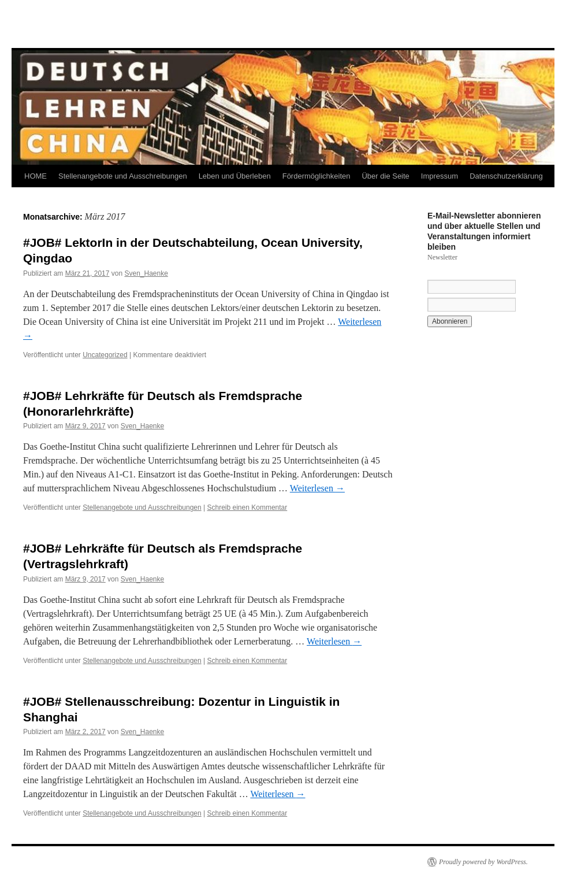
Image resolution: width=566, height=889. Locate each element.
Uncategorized (105, 355)
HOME (35, 176)
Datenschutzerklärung (506, 176)
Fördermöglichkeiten (316, 176)
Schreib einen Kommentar (247, 507)
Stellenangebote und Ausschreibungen (122, 176)
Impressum (439, 176)
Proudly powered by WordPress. (483, 862)
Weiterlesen (317, 488)
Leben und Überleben (235, 176)
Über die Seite (385, 176)
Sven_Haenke (145, 273)
